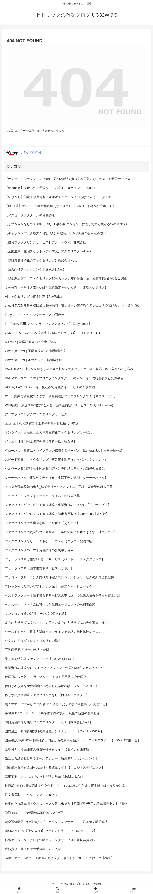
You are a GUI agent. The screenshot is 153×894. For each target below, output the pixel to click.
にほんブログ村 (22, 152)
